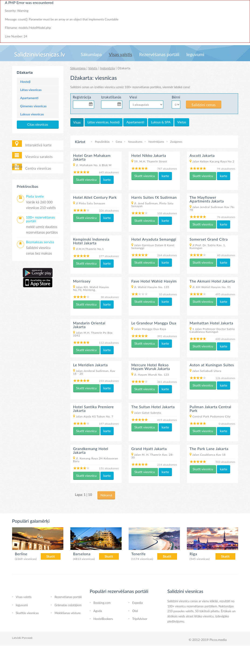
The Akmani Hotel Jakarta (212, 281)
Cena (119, 141)
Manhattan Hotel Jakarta (211, 323)
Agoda (97, 611)
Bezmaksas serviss (40, 242)
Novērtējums (156, 141)
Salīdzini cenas (204, 105)
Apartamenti (29, 98)
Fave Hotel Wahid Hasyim (154, 281)
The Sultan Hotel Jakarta (153, 406)
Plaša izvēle (35, 196)
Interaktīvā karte (38, 145)
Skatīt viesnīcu (86, 180)
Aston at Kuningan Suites (212, 365)
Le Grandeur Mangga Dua (153, 323)
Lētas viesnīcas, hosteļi (104, 122)
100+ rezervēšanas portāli (40, 219)
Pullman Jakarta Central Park (210, 408)
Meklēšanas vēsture (68, 613)
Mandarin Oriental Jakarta (89, 325)
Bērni (175, 97)
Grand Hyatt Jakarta (149, 448)
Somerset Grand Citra (209, 239)
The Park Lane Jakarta (209, 448)
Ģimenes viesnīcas (33, 106)
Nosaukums (135, 141)
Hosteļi (25, 82)
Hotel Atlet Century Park (95, 197)
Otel (135, 611)
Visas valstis (120, 54)
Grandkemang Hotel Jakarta (90, 450)
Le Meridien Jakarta (90, 365)
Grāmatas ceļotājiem (68, 605)
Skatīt (50, 556)
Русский (27, 637)
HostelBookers (103, 619)
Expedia (137, 603)
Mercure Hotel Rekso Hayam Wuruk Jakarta (150, 367)
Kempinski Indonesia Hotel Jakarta (91, 241)
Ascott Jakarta (202, 155)
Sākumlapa (91, 54)
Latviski (16, 637)
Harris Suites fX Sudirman (154, 197)
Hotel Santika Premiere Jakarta (93, 408)
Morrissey (82, 281)
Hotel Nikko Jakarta (148, 155)
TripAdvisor (139, 619)
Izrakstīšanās (111, 97)
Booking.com (102, 603)
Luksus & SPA (161, 122)
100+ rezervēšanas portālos (143, 87)
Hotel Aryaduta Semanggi (153, 239)
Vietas (181, 122)
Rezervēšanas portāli (159, 54)
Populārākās (102, 141)
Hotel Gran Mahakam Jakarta (92, 157)
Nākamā (106, 495)
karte (107, 180)
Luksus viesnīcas (32, 114)
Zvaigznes (176, 141)
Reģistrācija (82, 97)
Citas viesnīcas (37, 124)
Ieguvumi (195, 54)
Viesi (133, 97)
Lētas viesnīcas (31, 90)
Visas (77, 122)
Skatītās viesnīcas (27, 613)
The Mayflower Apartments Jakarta (207, 199)
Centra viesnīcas (38, 168)
